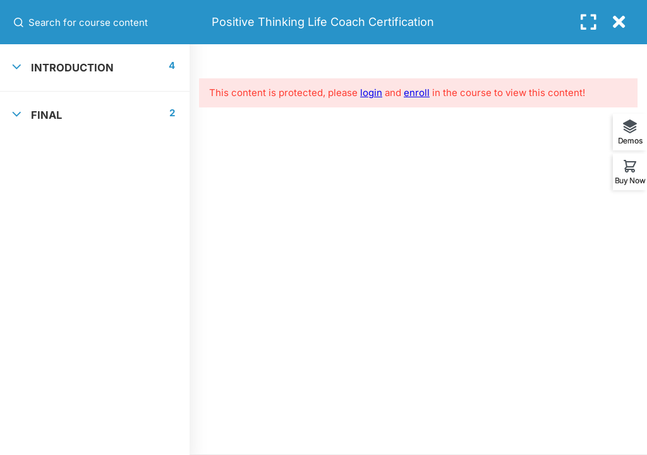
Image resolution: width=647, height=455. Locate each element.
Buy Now (630, 180)
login (371, 93)
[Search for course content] (19, 22)
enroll (417, 93)
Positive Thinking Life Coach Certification (323, 21)
